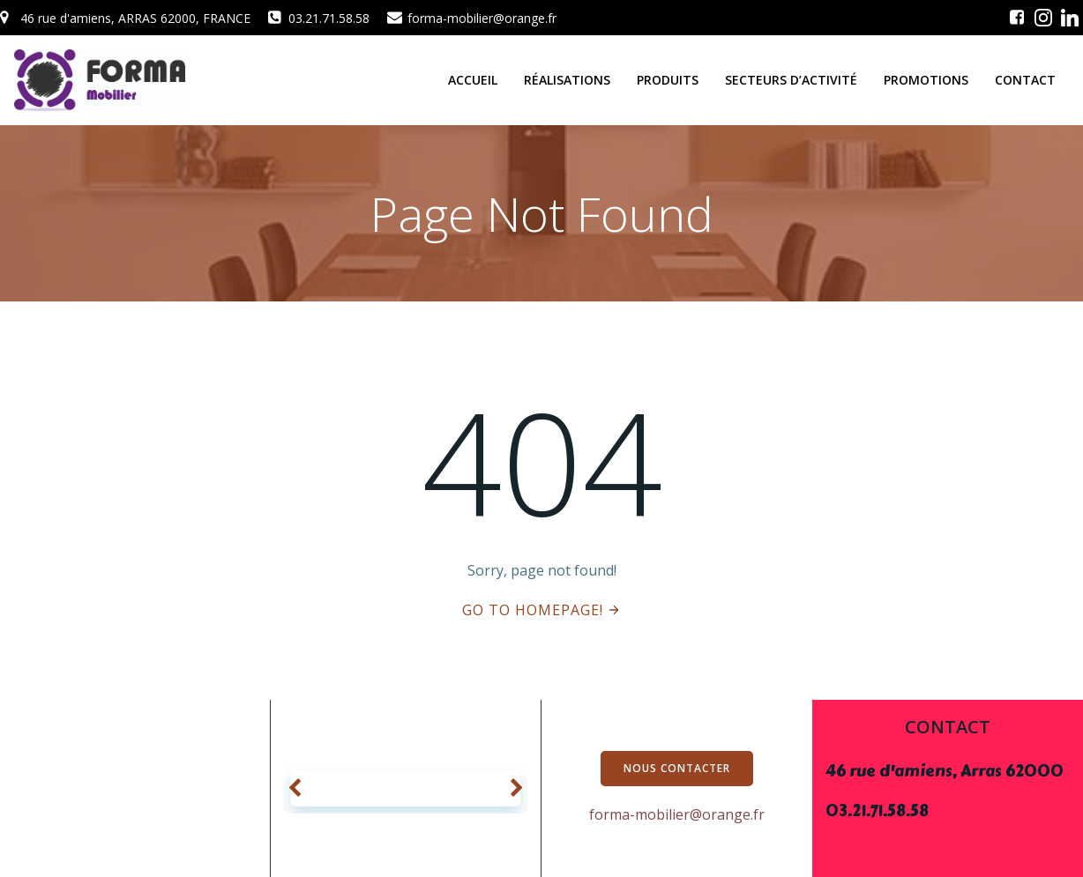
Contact (1025, 79)
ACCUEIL (472, 79)
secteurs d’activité (791, 79)
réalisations (567, 79)
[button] (294, 788)
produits (667, 79)
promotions (926, 79)
